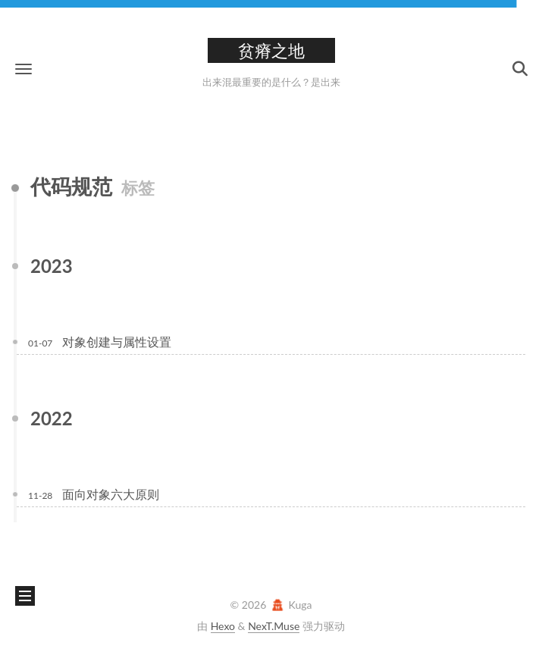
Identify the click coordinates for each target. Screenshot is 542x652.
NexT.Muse (273, 625)
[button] (23, 68)
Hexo (223, 625)
